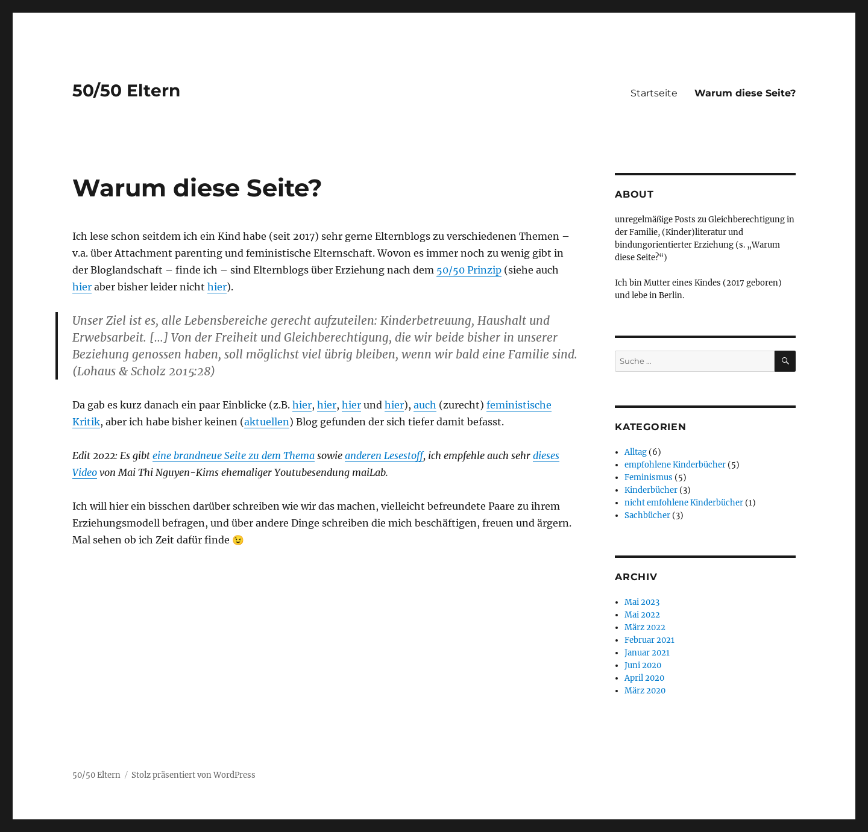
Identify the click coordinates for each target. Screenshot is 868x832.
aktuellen (266, 422)
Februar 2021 (649, 640)
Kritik (86, 422)
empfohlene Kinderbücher (675, 465)
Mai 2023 (641, 602)
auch (425, 405)
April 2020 (644, 678)
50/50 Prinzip (469, 270)
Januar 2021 (647, 653)
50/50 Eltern (126, 90)
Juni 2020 (642, 665)
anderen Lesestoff (384, 455)
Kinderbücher (651, 490)
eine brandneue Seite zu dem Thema (234, 455)
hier (82, 287)
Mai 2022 (642, 615)
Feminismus (648, 477)
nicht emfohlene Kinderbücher (683, 503)
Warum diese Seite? (745, 93)
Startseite (654, 93)
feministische (519, 405)
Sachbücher (647, 515)
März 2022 (644, 627)
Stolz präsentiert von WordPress (193, 775)
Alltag (635, 452)
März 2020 (644, 691)
